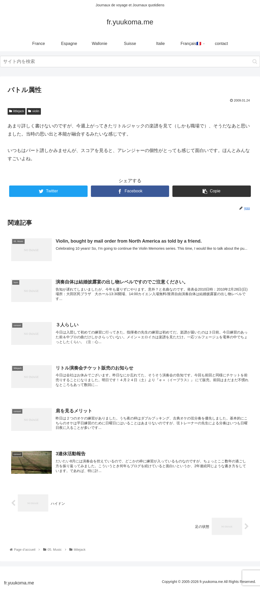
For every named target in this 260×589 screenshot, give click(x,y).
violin (33, 111)
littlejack (16, 111)
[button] (254, 61)
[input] (130, 61)
